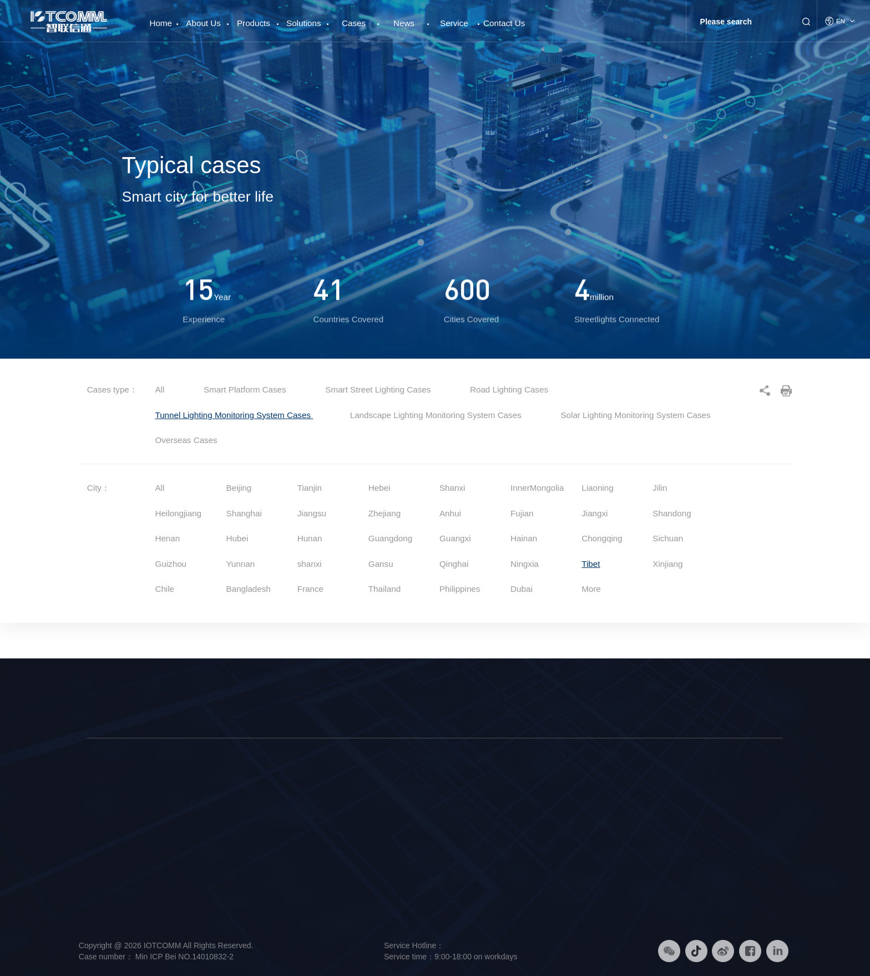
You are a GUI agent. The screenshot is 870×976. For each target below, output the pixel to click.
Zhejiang (384, 513)
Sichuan (667, 538)
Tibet (590, 564)
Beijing (239, 487)
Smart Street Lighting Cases (379, 389)
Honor (97, 887)
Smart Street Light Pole (225, 802)
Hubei (237, 538)
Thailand (384, 588)
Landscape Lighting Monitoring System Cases (437, 415)
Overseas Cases (186, 440)
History (98, 853)
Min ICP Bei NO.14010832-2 (183, 956)
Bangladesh (248, 588)
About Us (203, 23)
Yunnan (240, 564)
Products (253, 23)
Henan (167, 538)
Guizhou (170, 564)
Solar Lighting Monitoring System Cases (635, 415)
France (310, 588)
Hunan (309, 538)
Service (454, 23)
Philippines (459, 588)
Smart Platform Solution (357, 836)
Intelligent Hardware (219, 819)
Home (160, 19)
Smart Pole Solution (351, 802)
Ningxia (524, 564)
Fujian (521, 513)
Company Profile (114, 802)
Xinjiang (667, 564)
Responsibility (110, 870)
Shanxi (452, 487)
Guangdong (390, 538)
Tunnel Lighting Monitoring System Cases (234, 415)
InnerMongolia (537, 487)
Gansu (380, 564)
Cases (354, 23)
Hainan (523, 538)
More (591, 588)
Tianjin (309, 487)
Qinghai (453, 564)
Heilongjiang (178, 513)
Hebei (379, 487)
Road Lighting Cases (509, 389)
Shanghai (244, 513)
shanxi (309, 564)
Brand (97, 819)
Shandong (671, 513)
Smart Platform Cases (246, 389)
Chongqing (601, 538)
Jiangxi (594, 513)
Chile (164, 588)
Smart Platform (211, 836)
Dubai (521, 588)
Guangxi (455, 538)
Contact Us (504, 23)
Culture (99, 836)
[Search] (744, 22)
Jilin (659, 487)
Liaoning (597, 487)
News (403, 23)
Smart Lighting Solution (356, 819)
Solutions (303, 23)
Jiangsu (311, 513)
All (159, 389)
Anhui (450, 513)
